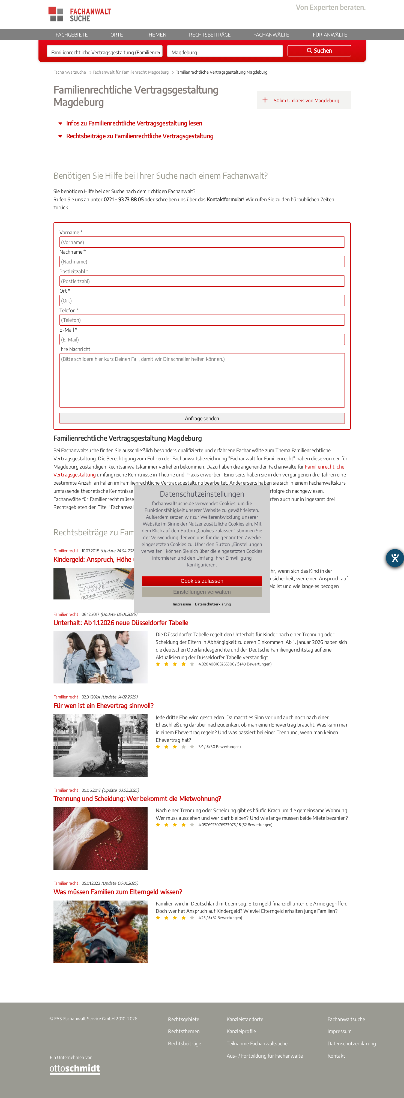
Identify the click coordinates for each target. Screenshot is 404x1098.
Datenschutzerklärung (352, 1043)
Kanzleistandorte (245, 1019)
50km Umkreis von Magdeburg (300, 100)
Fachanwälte (271, 34)
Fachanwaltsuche (69, 72)
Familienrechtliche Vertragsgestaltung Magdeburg (221, 72)
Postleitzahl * (73, 271)
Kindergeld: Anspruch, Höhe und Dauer (108, 559)
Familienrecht (66, 550)
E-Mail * (68, 329)
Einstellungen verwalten (202, 592)
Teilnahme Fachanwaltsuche (257, 1043)
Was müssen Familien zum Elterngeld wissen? (117, 892)
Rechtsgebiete (183, 1019)
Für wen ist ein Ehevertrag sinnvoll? (103, 705)
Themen (156, 34)
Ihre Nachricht (75, 349)
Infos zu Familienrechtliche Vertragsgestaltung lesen (133, 123)
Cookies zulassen (202, 581)
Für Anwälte (330, 34)
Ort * (64, 290)
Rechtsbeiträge (210, 34)
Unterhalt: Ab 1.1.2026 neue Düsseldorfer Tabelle (120, 622)
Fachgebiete (72, 34)
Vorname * (71, 232)
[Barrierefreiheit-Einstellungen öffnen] (395, 558)
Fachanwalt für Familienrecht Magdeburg (131, 72)
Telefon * (69, 310)
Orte (116, 34)
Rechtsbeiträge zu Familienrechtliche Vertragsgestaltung (139, 136)
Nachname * (72, 251)
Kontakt (336, 1055)
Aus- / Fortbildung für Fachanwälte (265, 1055)
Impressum (340, 1031)
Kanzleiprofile (241, 1031)
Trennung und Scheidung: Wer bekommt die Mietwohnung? (137, 798)
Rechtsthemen (184, 1031)
